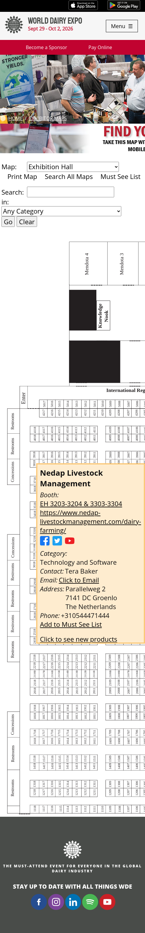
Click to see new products (78, 639)
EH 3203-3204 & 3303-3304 (81, 503)
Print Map (22, 176)
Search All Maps (69, 176)
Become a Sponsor (46, 47)
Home (15, 118)
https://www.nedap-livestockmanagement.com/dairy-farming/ (90, 521)
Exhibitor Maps (48, 118)
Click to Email (79, 579)
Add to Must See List (71, 624)
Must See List (121, 176)
